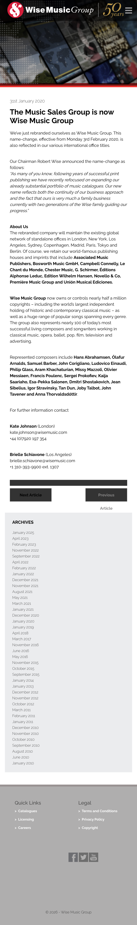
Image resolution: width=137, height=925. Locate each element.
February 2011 (23, 716)
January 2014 (23, 680)
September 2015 (25, 674)
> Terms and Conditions (97, 811)
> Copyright (88, 828)
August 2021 (22, 591)
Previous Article (106, 497)
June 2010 (20, 757)
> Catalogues (26, 811)
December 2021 (25, 580)
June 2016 (20, 651)
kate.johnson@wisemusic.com (38, 432)
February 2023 (24, 544)
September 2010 (26, 745)
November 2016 (25, 645)
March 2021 (21, 603)
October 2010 (23, 739)
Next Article (31, 495)
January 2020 (23, 621)
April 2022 (20, 562)
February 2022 (24, 568)
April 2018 (20, 633)
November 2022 (25, 550)
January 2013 (23, 686)
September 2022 (26, 556)
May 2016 (20, 657)
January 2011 (22, 722)
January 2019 (23, 627)
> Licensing (24, 820)
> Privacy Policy (91, 820)
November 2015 (25, 662)
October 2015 (23, 668)
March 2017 (21, 639)
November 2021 (25, 586)
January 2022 (23, 574)
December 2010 (25, 727)
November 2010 (25, 733)
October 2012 (23, 704)
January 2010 (23, 763)
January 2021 (23, 609)
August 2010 (22, 751)
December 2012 (25, 692)
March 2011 (21, 710)
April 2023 (20, 538)
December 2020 (25, 615)
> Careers (23, 828)
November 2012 (25, 698)
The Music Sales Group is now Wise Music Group (62, 116)
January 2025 (23, 532)
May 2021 (19, 597)
